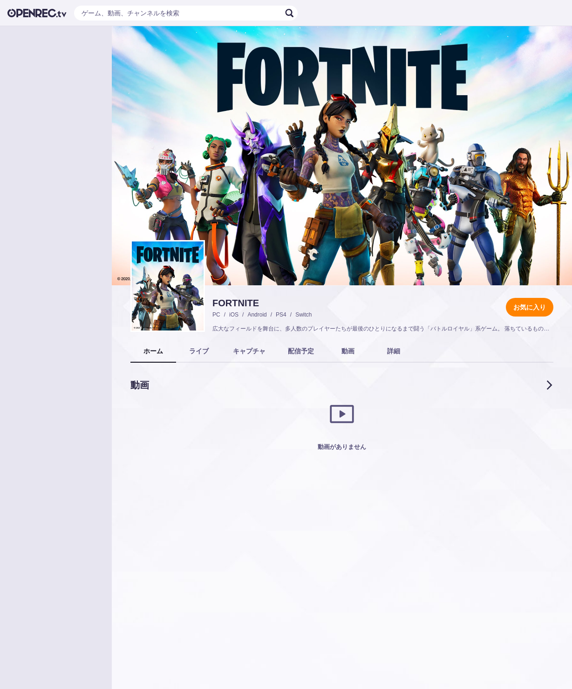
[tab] (153, 351)
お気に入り (529, 307)
